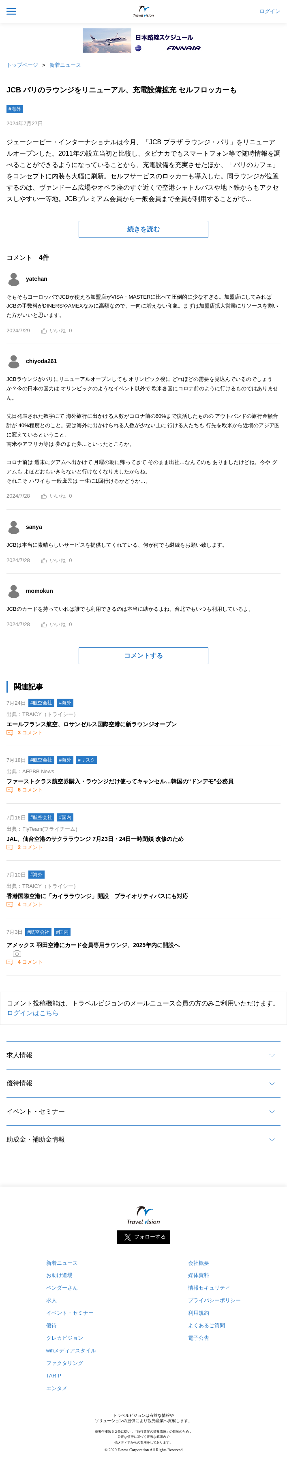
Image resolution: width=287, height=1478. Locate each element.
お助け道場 (59, 1275)
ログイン (270, 11)
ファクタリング (64, 1363)
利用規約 (198, 1313)
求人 (51, 1300)
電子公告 (198, 1338)
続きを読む (143, 229)
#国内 (65, 817)
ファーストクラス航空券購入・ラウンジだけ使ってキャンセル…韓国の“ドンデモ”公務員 (119, 781)
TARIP (53, 1376)
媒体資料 (198, 1275)
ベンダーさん (62, 1288)
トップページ (22, 65)
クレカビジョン (64, 1338)
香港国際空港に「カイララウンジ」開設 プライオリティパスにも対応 (97, 896)
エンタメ (56, 1388)
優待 (51, 1325)
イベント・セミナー (35, 1111)
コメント (29, 732)
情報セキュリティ (209, 1288)
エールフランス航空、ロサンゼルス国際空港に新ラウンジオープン (91, 724)
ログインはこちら (33, 1013)
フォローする (150, 1237)
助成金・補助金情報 (35, 1139)
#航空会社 (41, 703)
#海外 (15, 109)
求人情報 (19, 1055)
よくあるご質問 (206, 1325)
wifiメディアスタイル (71, 1351)
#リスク (86, 760)
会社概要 (198, 1263)
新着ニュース (65, 65)
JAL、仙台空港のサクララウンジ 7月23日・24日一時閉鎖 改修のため (95, 839)
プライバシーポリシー (214, 1300)
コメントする (143, 655)
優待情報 (19, 1083)
